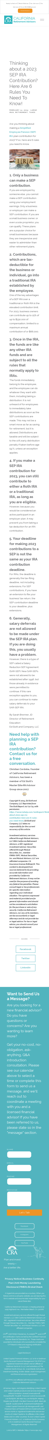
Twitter (25, 958)
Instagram (24, 1234)
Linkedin (26, 967)
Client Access (25, 10)
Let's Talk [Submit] (24, 1212)
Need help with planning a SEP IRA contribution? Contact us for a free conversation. (24, 749)
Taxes (32, 112)
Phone (11, 1176)
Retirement (21, 112)
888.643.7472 (32, 7)
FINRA (37, 1323)
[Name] (19, 1154)
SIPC (43, 1323)
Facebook (25, 949)
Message (12, 1190)
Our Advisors (34, 3)
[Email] (19, 1168)
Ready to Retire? (11, 3)
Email (10, 1163)
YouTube (24, 1243)
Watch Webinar (24, 3)
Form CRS (24, 7)
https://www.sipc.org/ (33, 1430)
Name (10, 1149)
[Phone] (19, 1181)
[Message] (19, 1198)
